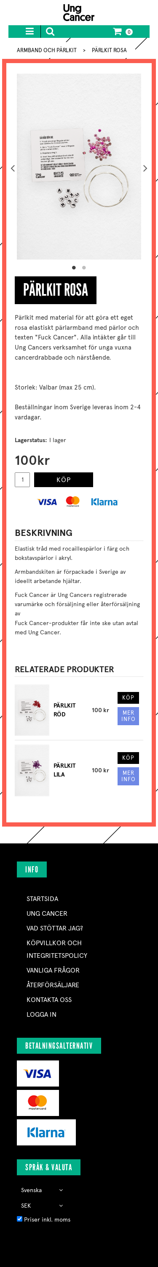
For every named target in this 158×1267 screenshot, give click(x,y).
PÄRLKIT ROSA (109, 50)
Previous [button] (12, 166)
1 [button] (74, 268)
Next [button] (145, 166)
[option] (79, 167)
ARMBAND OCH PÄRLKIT (47, 50)
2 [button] (84, 268)
